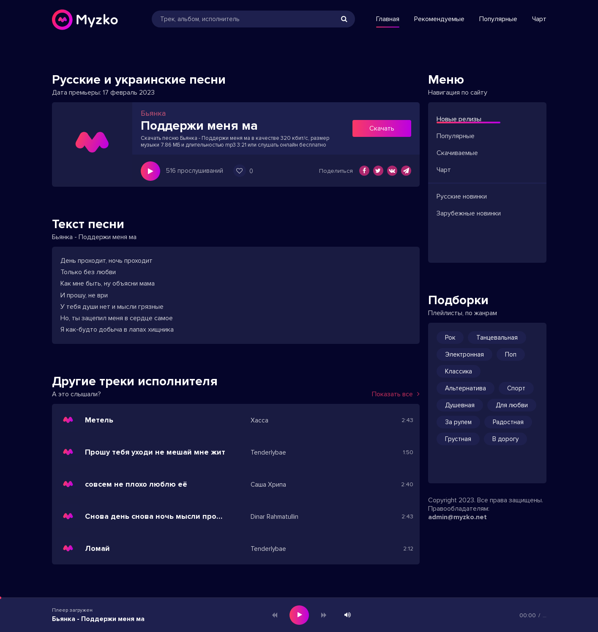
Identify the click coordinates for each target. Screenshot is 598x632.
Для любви (512, 405)
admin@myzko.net (457, 517)
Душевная (460, 405)
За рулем (458, 422)
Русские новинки (462, 196)
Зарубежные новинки (469, 213)
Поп (510, 354)
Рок (450, 337)
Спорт (516, 388)
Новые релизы (459, 119)
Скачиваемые (457, 153)
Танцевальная (497, 337)
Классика (458, 371)
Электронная (464, 354)
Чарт (539, 19)
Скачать (381, 128)
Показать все (396, 394)
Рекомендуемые (439, 19)
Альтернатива (465, 388)
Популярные (498, 19)
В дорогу (505, 439)
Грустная (458, 439)
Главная (387, 19)
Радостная (508, 422)
